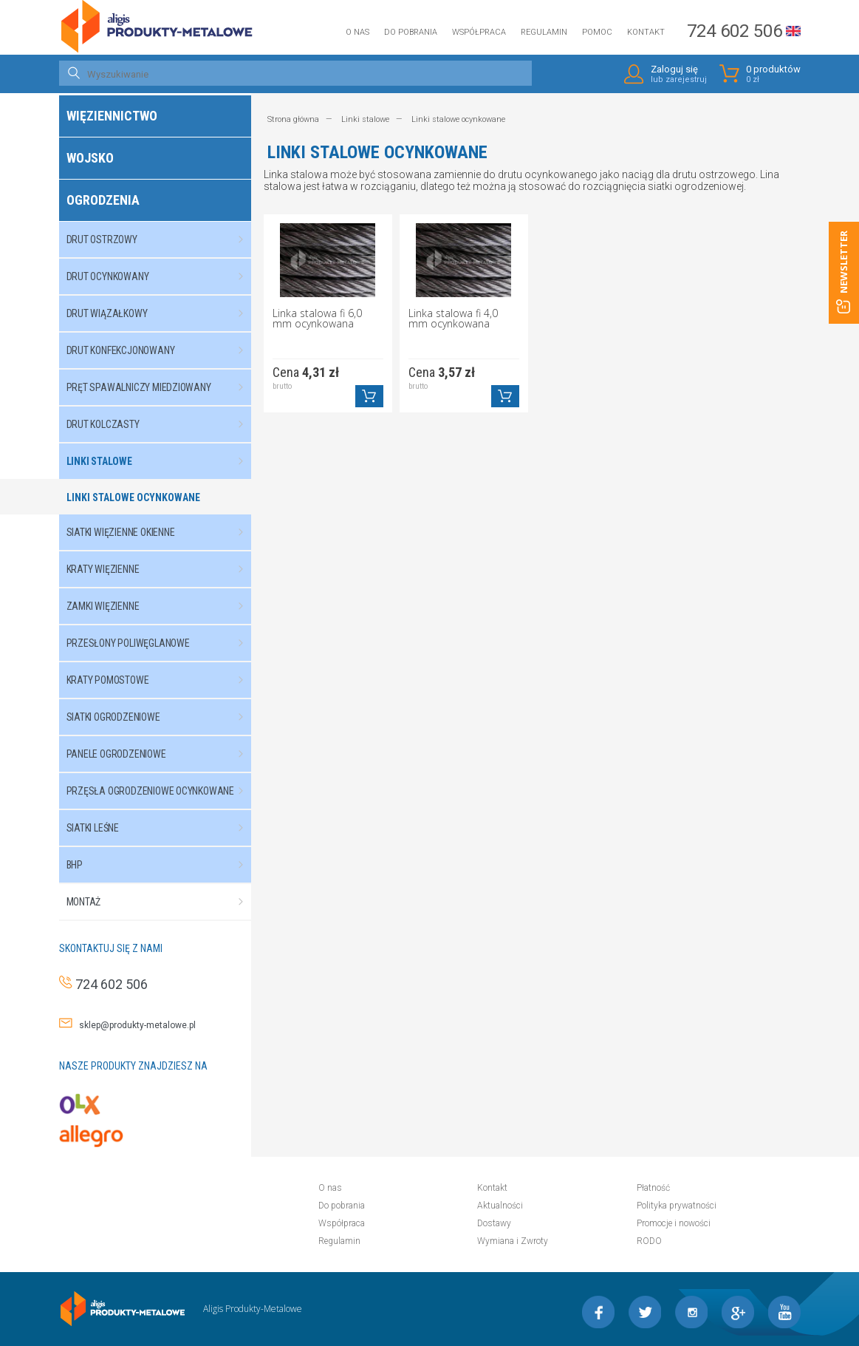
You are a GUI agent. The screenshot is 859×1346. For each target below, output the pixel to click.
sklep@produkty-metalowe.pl (134, 1025)
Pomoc (597, 32)
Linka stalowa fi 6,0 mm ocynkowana (317, 319)
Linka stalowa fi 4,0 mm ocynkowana (453, 319)
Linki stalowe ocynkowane (133, 497)
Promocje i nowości (674, 1223)
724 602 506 (734, 31)
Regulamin (544, 32)
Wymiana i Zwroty (512, 1241)
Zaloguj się (679, 74)
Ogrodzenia (103, 200)
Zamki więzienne (162, 606)
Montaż (162, 902)
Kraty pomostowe (162, 680)
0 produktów (773, 74)
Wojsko (90, 158)
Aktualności (500, 1205)
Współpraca (479, 32)
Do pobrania (410, 32)
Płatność (653, 1188)
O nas (357, 32)
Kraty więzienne (162, 569)
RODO (649, 1241)
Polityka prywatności (676, 1205)
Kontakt (646, 32)
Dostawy (494, 1223)
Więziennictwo (111, 115)
